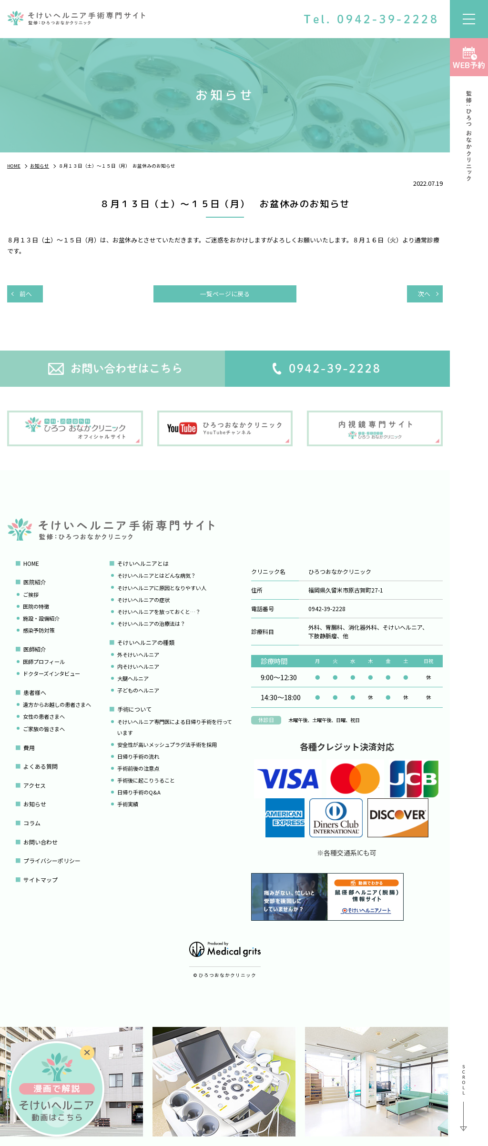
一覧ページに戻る (225, 293)
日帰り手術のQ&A (139, 792)
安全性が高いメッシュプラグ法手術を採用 (167, 744)
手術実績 (127, 804)
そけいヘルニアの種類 (145, 642)
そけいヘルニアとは (143, 563)
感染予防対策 (38, 630)
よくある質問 (40, 766)
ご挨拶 (31, 594)
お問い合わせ (40, 842)
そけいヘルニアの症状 (143, 599)
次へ (424, 293)
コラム (32, 823)
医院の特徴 (36, 606)
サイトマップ (40, 879)
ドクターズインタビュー (51, 673)
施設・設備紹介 (41, 618)
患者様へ (34, 692)
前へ (26, 293)
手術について (134, 709)
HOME (31, 563)
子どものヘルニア (138, 690)
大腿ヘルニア (133, 678)
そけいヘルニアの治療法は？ (151, 623)
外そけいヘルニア (138, 654)
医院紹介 (34, 582)
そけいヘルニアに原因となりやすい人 (161, 588)
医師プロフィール (44, 661)
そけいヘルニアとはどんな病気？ (156, 575)
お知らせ (34, 804)
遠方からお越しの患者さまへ (57, 704)
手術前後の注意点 (138, 768)
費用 (29, 748)
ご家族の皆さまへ (44, 729)
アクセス (34, 785)
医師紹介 (34, 649)
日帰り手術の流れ (138, 756)
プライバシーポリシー (52, 860)
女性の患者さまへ (44, 716)
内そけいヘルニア (138, 666)
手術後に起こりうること (146, 780)
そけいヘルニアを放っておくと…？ (159, 611)
